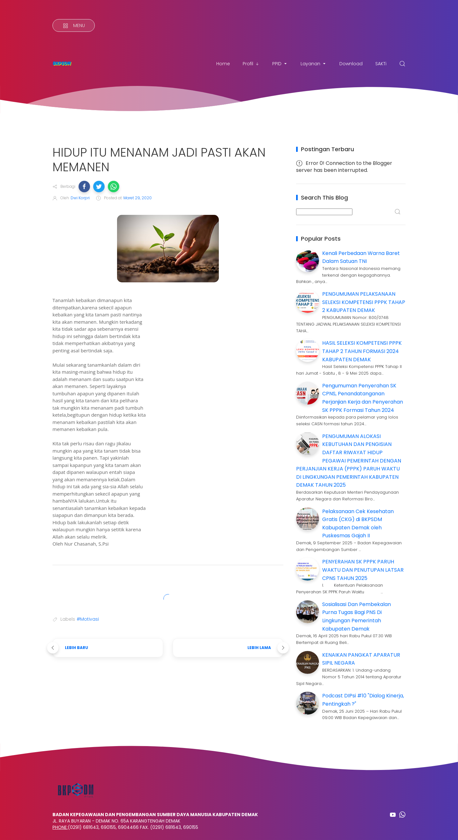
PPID (280, 63)
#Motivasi (88, 619)
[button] (84, 186)
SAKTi (380, 63)
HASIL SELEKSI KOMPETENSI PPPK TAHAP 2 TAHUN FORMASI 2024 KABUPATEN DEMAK (362, 351)
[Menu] (73, 25)
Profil (251, 63)
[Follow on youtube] (393, 814)
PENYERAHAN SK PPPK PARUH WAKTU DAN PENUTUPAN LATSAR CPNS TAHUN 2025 (363, 570)
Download (351, 63)
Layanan (314, 63)
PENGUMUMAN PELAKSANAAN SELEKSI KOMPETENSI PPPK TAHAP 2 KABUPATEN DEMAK (363, 302)
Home (223, 63)
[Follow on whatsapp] (402, 814)
